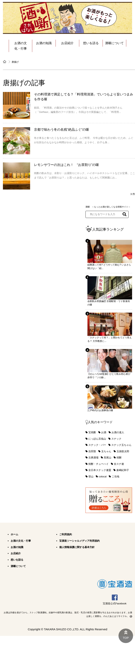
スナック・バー (97, 444)
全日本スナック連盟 (99, 470)
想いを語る (91, 43)
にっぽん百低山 (97, 438)
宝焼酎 (92, 432)
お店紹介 (67, 43)
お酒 (103, 432)
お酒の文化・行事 (20, 45)
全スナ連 (119, 463)
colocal (102, 476)
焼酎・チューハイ (98, 463)
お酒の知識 (44, 43)
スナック (116, 438)
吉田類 (92, 451)
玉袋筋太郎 (123, 451)
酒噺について (114, 43)
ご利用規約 (65, 534)
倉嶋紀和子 (122, 470)
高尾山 (107, 457)
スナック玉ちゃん (121, 444)
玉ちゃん (106, 451)
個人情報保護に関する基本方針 (77, 547)
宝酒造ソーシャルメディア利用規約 (79, 540)
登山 (90, 476)
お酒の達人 (117, 432)
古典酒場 (93, 457)
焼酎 (119, 457)
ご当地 (115, 476)
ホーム (14, 534)
